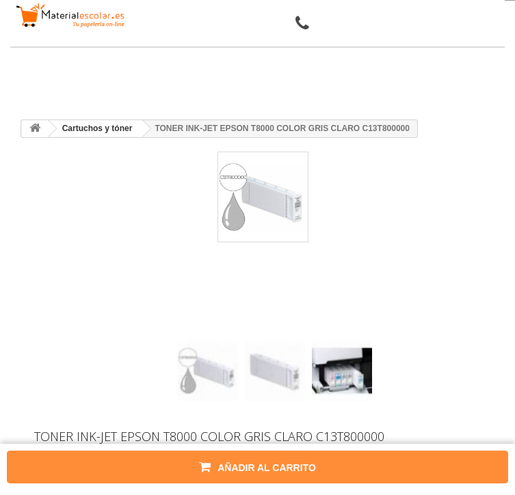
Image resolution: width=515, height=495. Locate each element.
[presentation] (183, 328)
